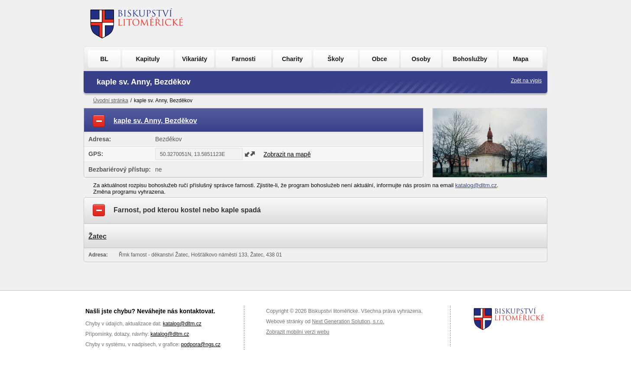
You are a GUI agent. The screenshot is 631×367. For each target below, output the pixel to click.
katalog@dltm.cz (476, 185)
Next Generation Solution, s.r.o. (348, 321)
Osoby (421, 58)
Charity (292, 58)
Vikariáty (194, 58)
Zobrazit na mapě (287, 154)
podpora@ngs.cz (201, 344)
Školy (336, 58)
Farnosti (243, 58)
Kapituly (147, 58)
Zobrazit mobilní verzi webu (297, 332)
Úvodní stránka (110, 100)
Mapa (521, 58)
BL (104, 58)
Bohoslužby (470, 58)
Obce (379, 58)
